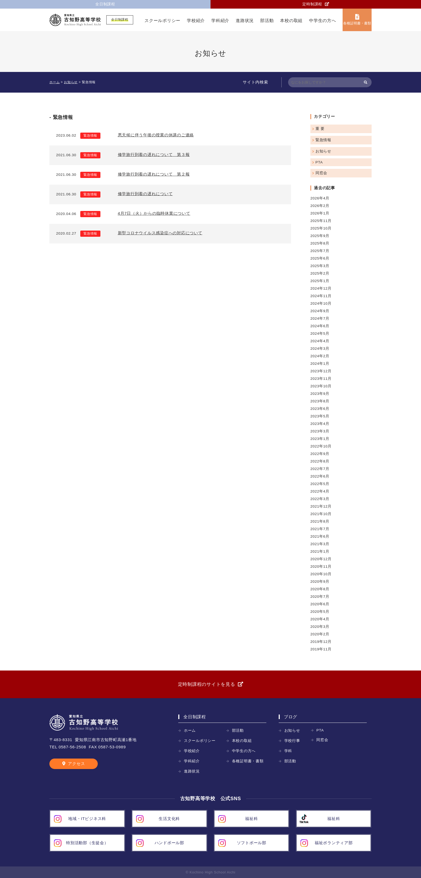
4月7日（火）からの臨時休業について (154, 213)
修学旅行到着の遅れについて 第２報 (154, 174)
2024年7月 (319, 318)
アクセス (76, 763)
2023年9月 (319, 394)
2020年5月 (319, 612)
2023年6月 (319, 409)
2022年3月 (319, 499)
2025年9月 (319, 236)
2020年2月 (319, 634)
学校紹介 (196, 20)
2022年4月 (319, 491)
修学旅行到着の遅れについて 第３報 (154, 154)
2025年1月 (319, 281)
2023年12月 (321, 371)
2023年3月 (319, 431)
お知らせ (323, 151)
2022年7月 (319, 469)
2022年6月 (319, 476)
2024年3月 (319, 349)
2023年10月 (321, 386)
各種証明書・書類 (357, 23)
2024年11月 (321, 296)
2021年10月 (321, 514)
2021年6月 (319, 536)
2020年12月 (321, 559)
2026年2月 (319, 206)
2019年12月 (321, 642)
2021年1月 (319, 551)
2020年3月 (319, 627)
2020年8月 (319, 589)
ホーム (190, 730)
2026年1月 (319, 213)
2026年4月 (319, 198)
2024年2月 (319, 356)
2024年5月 (319, 333)
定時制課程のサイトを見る (206, 684)
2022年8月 (319, 461)
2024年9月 (319, 311)
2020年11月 (321, 566)
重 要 (320, 129)
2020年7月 (319, 597)
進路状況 (245, 20)
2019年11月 (321, 649)
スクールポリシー (162, 20)
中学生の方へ (322, 20)
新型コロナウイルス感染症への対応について (160, 233)
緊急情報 (90, 135)
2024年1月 (319, 364)
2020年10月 (321, 574)
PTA (319, 162)
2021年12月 (321, 506)
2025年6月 (319, 258)
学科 (288, 751)
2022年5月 (319, 484)
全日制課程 (105, 4)
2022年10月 (321, 446)
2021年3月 (319, 544)
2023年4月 (319, 424)
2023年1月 (319, 439)
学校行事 (292, 741)
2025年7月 (319, 251)
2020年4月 (319, 619)
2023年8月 (319, 401)
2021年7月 (319, 529)
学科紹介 (220, 20)
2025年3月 (319, 266)
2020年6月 (319, 604)
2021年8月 (319, 521)
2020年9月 (319, 582)
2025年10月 (321, 228)
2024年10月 (321, 303)
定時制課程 (312, 4)
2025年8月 (319, 243)
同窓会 (321, 173)
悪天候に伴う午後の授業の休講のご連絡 (156, 135)
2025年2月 (319, 273)
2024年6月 (319, 326)
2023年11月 (321, 379)
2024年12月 (321, 288)
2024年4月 (319, 341)
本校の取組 (291, 20)
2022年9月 (319, 454)
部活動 (267, 20)
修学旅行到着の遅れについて (145, 193)
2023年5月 (319, 416)
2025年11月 (321, 221)
